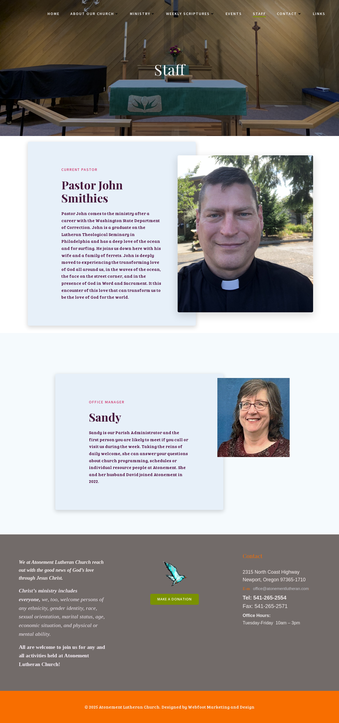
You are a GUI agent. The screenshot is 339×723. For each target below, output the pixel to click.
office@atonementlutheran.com (281, 588)
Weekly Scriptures (190, 13)
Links (319, 13)
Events (234, 13)
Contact (289, 13)
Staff (259, 13)
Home (53, 13)
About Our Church (94, 13)
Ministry (142, 13)
